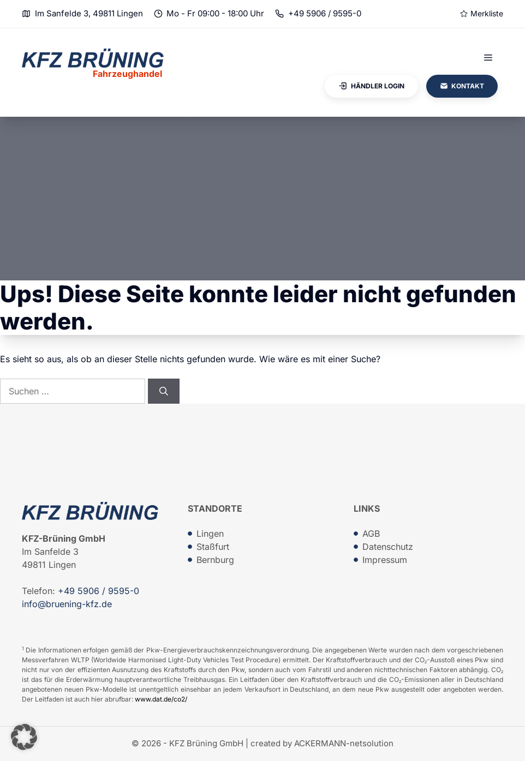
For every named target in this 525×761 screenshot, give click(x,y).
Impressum (384, 559)
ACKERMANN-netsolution (343, 743)
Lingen (210, 533)
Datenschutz (387, 546)
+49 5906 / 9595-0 (324, 13)
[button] (24, 737)
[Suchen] (164, 391)
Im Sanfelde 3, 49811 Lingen (89, 13)
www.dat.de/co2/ (161, 699)
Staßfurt (212, 546)
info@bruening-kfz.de (67, 603)
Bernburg (215, 559)
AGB (371, 533)
